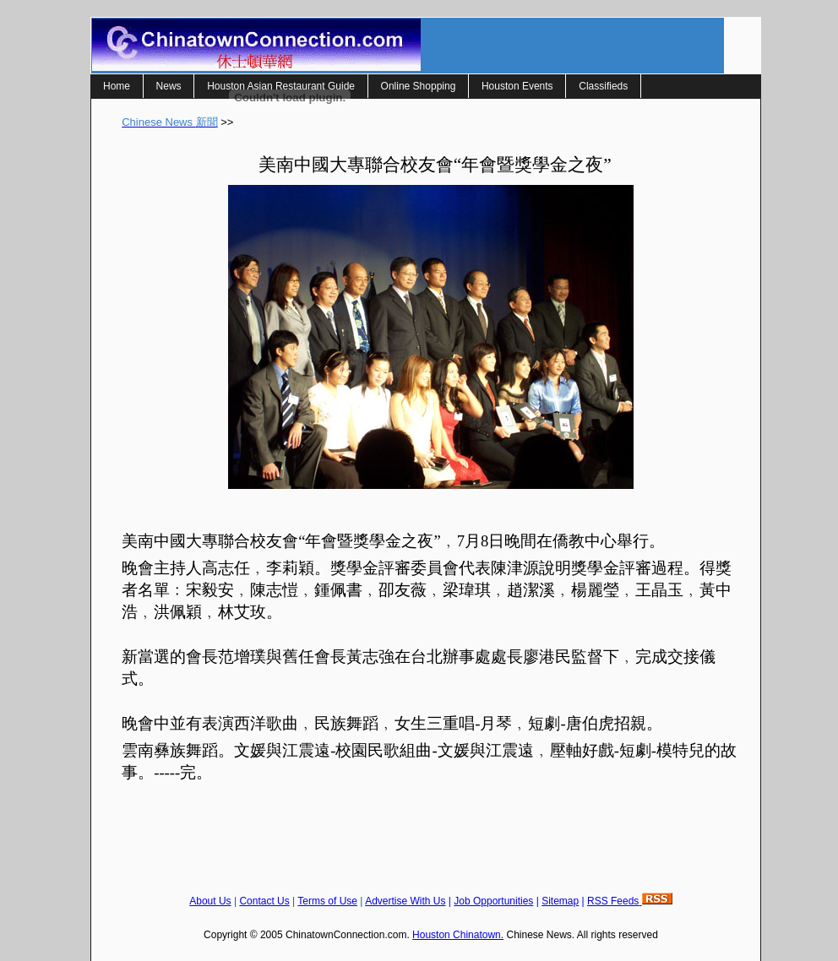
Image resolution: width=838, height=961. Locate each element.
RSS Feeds (629, 901)
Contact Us (264, 901)
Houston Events (517, 86)
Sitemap (560, 901)
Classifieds (603, 86)
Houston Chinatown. (457, 935)
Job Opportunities (493, 901)
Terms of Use (327, 901)
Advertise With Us (405, 901)
